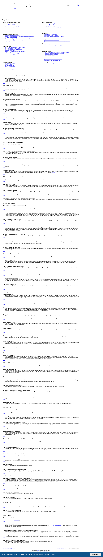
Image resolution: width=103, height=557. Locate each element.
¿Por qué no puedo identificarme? (11, 27)
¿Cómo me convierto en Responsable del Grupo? (52, 27)
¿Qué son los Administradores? (49, 23)
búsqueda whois (20, 532)
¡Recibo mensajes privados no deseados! (51, 35)
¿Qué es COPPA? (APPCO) (10, 24)
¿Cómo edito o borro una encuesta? (11, 52)
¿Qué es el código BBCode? (10, 63)
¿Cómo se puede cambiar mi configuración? (12, 35)
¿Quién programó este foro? (49, 63)
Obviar (15, 8)
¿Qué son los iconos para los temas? (11, 71)
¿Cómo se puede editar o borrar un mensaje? (12, 48)
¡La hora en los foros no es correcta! (11, 37)
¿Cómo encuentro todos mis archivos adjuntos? (52, 60)
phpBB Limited (48, 518)
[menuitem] (64, 548)
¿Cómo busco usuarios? (48, 47)
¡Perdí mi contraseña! (8, 29)
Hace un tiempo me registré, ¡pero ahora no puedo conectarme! (15, 28)
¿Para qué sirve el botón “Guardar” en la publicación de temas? (15, 57)
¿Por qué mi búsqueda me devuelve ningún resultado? (53, 45)
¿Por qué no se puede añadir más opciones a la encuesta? (15, 51)
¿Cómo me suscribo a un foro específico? (51, 54)
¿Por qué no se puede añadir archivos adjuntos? (13, 54)
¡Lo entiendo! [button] (95, 554)
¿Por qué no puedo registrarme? (10, 25)
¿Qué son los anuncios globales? (10, 67)
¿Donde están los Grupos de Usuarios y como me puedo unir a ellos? (55, 26)
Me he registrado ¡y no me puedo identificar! (12, 26)
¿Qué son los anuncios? (9, 68)
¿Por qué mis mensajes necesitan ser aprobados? (13, 58)
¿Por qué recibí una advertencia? (10, 55)
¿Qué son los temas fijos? (9, 69)
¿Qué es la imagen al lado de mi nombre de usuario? (14, 40)
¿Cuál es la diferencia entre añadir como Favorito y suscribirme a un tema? (56, 52)
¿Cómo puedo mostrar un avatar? (10, 41)
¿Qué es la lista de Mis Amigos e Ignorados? (51, 40)
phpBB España (45, 551)
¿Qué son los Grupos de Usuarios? (50, 25)
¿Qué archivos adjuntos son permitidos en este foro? (53, 59)
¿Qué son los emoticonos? (9, 65)
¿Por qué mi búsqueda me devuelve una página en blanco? (54, 46)
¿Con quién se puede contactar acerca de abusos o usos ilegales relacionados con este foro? (59, 65)
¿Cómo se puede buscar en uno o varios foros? (52, 44)
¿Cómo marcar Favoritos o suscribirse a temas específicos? (54, 53)
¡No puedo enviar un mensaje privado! (50, 34)
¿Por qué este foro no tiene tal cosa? (50, 64)
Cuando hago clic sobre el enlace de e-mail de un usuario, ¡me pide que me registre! (19, 43)
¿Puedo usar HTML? (8, 64)
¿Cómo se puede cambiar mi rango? (11, 42)
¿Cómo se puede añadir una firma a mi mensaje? (13, 49)
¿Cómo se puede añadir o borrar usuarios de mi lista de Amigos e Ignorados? (57, 41)
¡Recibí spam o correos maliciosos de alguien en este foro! (54, 36)
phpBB (53, 172)
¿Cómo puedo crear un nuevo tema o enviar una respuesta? (15, 47)
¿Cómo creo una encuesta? (9, 50)
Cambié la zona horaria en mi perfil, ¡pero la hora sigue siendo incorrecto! (17, 38)
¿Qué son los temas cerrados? (10, 70)
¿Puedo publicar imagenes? (10, 66)
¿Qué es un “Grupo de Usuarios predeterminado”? (52, 29)
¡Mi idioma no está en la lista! (10, 39)
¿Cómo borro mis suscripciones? (49, 55)
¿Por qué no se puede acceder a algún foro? (12, 53)
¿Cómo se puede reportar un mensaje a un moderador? (14, 56)
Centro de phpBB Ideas (57, 525)
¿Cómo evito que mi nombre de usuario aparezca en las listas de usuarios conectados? (19, 36)
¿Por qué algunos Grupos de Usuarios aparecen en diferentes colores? (56, 28)
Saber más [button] (52, 554)
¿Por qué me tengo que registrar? (10, 23)
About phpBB (16, 520)
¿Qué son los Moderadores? (49, 24)
